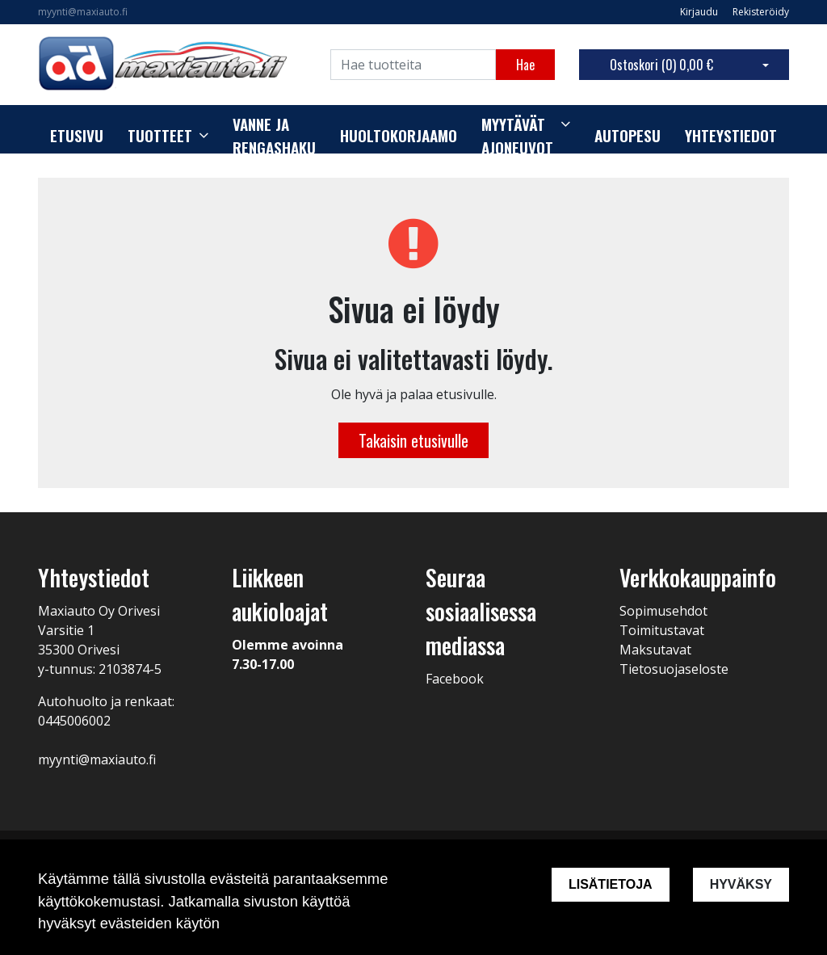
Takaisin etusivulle (413, 440)
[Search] (413, 64)
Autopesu (627, 135)
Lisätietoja (611, 884)
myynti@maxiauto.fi (83, 12)
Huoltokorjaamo (398, 135)
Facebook (455, 679)
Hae (525, 64)
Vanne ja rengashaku (274, 136)
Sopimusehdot (663, 611)
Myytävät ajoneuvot (517, 136)
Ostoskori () (661, 64)
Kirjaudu (700, 12)
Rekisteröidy (761, 12)
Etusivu (76, 135)
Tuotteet (160, 135)
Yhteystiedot (731, 135)
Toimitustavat (661, 630)
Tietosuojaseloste (673, 669)
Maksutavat (655, 649)
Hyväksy (741, 884)
